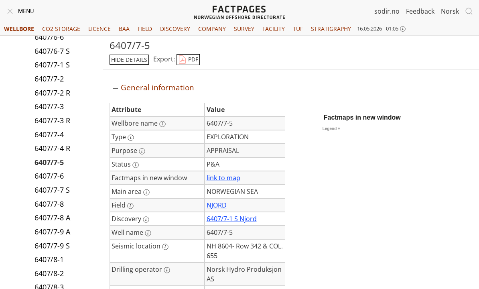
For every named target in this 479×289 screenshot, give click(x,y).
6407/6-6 (49, 37)
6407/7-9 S (52, 245)
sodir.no (387, 11)
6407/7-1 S (52, 64)
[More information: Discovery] (146, 219)
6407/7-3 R (52, 120)
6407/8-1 (49, 259)
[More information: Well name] (148, 233)
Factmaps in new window (362, 117)
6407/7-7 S (52, 190)
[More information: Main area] (146, 192)
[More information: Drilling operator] (167, 270)
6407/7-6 (49, 176)
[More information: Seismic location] (165, 247)
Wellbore (19, 29)
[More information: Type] (131, 137)
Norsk (450, 11)
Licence (99, 29)
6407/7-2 (49, 78)
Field (145, 29)
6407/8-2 (49, 273)
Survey (244, 29)
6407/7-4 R (52, 148)
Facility (273, 29)
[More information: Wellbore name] (162, 124)
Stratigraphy (331, 29)
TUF (298, 29)
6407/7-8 (49, 204)
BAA (124, 29)
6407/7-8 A (52, 217)
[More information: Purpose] (142, 151)
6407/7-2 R (52, 93)
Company (212, 29)
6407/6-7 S (52, 51)
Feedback (420, 11)
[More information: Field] (130, 206)
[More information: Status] (135, 165)
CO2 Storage (61, 29)
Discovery (175, 29)
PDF (188, 59)
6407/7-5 (49, 162)
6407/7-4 (49, 134)
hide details (129, 59)
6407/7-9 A (52, 231)
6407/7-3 (49, 106)
